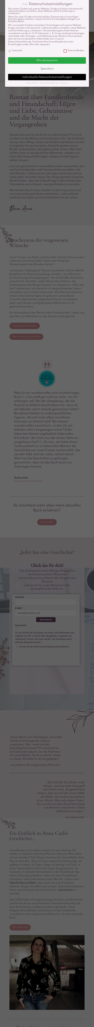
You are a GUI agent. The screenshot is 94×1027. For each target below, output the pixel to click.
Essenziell (15, 50)
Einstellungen (15, 44)
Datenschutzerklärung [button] (49, 83)
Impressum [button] (64, 83)
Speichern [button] (47, 68)
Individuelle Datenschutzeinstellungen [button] (47, 77)
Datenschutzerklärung (19, 42)
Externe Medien (74, 50)
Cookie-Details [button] (32, 83)
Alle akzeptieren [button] (47, 60)
